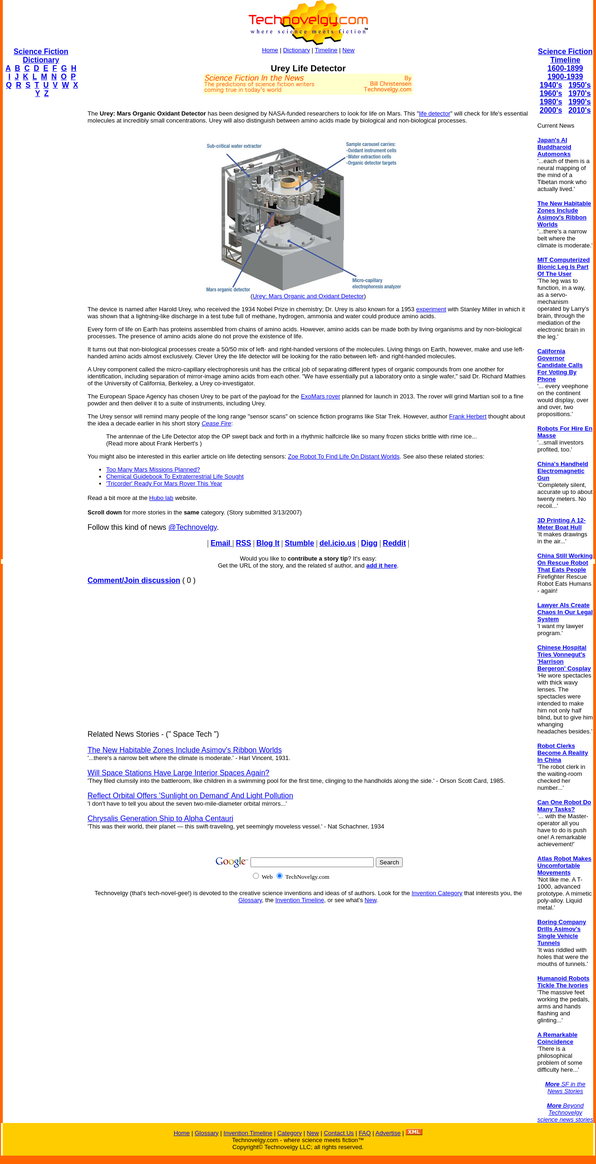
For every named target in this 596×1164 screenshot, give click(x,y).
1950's (580, 85)
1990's (580, 102)
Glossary (250, 900)
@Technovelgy (192, 527)
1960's (551, 93)
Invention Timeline (299, 900)
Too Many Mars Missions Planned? (153, 469)
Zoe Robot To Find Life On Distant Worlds (344, 456)
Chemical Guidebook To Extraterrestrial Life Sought (175, 476)
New (348, 50)
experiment (431, 309)
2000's (551, 110)
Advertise (387, 1133)
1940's (551, 85)
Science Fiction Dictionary (41, 56)
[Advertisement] (40, 245)
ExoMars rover (320, 396)
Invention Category (437, 893)
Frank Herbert (468, 416)
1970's (580, 93)
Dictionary (296, 50)
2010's (580, 110)
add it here (381, 565)
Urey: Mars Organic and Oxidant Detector (308, 296)
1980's (551, 102)
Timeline (326, 50)
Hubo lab (161, 497)
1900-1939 (565, 77)
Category (289, 1133)
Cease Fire (216, 423)
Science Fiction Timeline (565, 56)
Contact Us (338, 1133)
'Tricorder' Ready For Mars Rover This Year (164, 483)
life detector (434, 113)
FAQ (365, 1133)
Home (270, 50)
